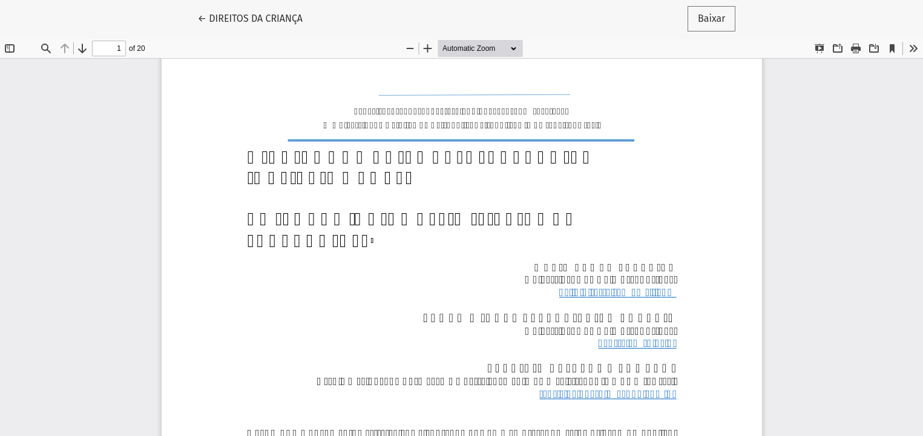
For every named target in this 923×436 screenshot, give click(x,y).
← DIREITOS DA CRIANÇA (256, 17)
